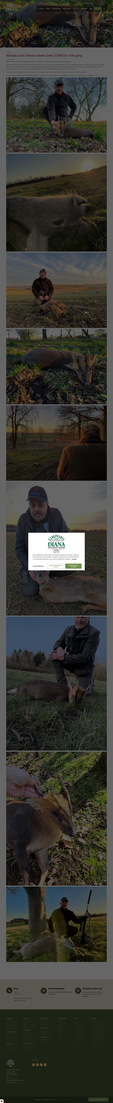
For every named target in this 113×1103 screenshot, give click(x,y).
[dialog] (56, 551)
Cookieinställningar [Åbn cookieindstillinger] (38, 566)
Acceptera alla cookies (73, 566)
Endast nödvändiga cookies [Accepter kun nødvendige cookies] (56, 566)
